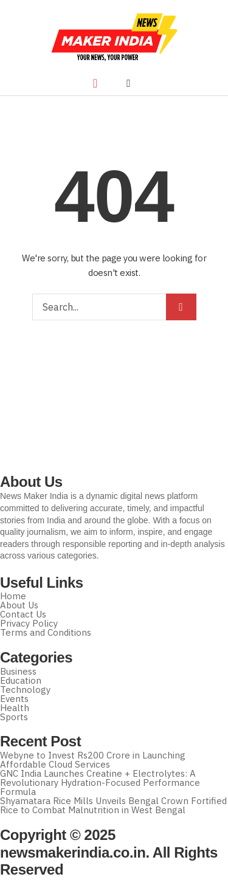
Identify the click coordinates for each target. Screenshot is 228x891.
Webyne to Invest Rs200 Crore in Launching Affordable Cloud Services (92, 760)
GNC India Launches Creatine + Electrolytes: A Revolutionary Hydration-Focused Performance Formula (100, 782)
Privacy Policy (29, 623)
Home (13, 595)
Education (20, 680)
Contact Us (23, 614)
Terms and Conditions (45, 632)
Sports (14, 716)
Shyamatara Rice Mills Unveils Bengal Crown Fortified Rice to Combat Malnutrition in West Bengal (113, 805)
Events (14, 698)
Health (14, 707)
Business (18, 671)
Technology (25, 689)
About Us (19, 605)
